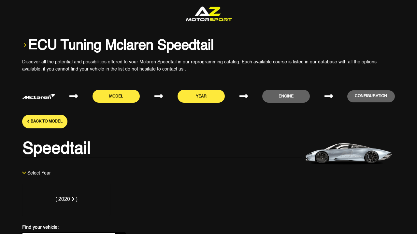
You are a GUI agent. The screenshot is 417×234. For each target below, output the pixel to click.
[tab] (66, 200)
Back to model (45, 121)
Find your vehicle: (40, 227)
